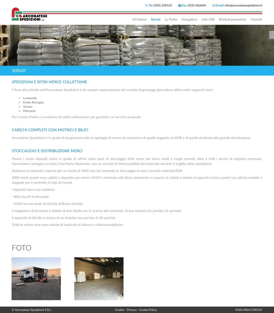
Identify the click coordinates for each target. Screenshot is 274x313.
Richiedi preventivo (232, 19)
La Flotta (171, 19)
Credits (120, 310)
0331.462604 (197, 5)
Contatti (256, 19)
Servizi (155, 19)
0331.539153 (163, 5)
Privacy (132, 310)
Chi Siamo (140, 19)
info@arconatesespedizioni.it (243, 5)
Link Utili (208, 19)
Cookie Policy (148, 310)
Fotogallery (189, 19)
